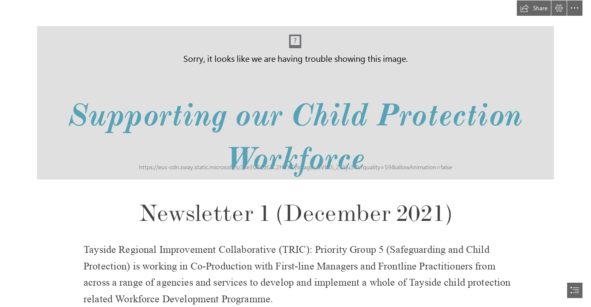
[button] (534, 8)
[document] (295, 153)
